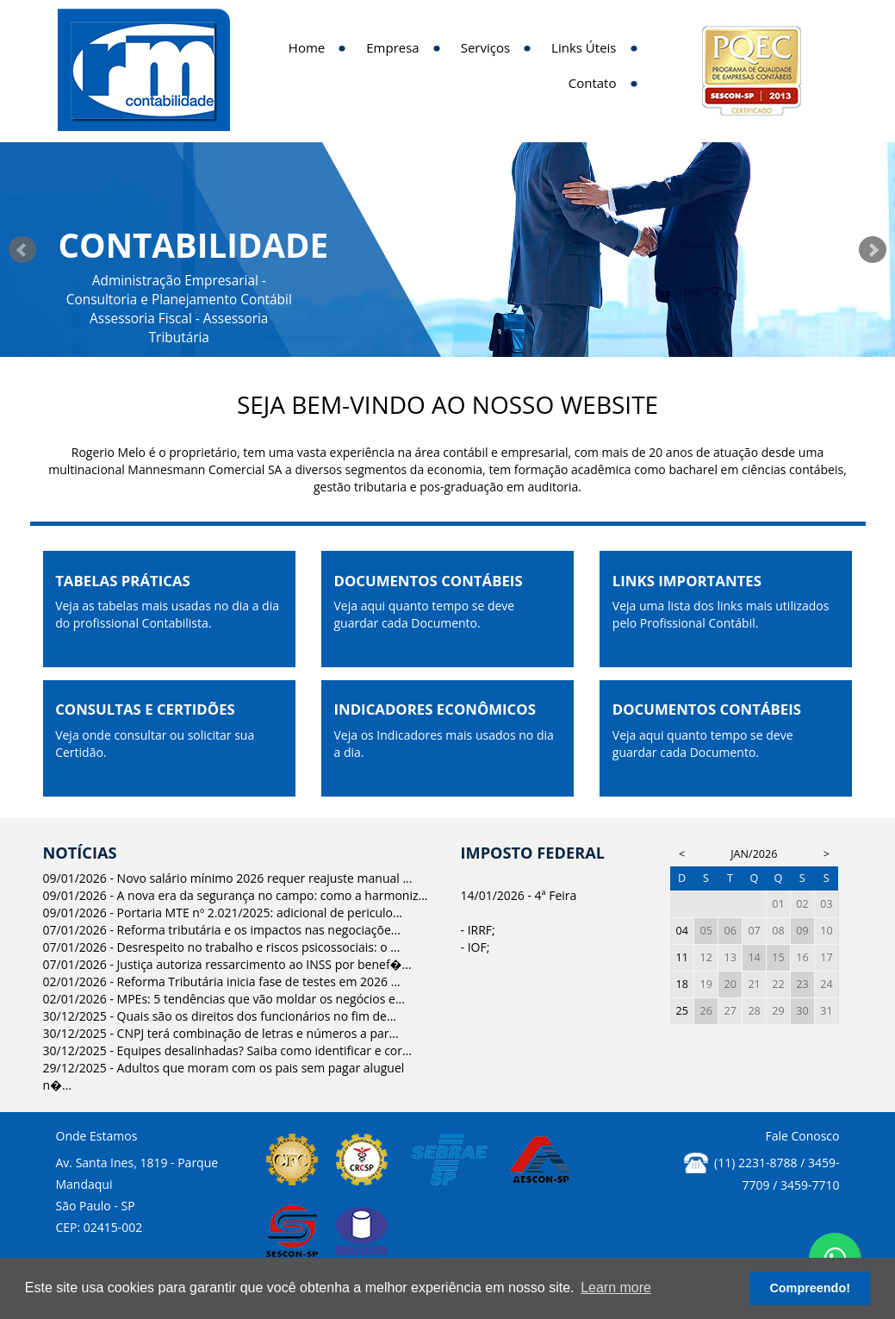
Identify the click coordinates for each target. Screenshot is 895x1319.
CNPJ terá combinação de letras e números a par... (258, 1033)
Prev (22, 250)
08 (778, 930)
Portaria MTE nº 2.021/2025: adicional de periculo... (259, 912)
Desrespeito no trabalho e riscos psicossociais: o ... (259, 947)
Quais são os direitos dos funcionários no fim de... (256, 1016)
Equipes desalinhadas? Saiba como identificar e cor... (264, 1050)
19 (706, 984)
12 (706, 957)
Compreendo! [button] (809, 1288)
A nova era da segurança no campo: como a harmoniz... (272, 895)
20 (730, 984)
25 (682, 1010)
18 (682, 984)
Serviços (485, 47)
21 (754, 984)
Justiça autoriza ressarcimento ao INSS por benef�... (264, 964)
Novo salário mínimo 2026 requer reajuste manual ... (265, 878)
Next (872, 250)
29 (778, 1010)
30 (802, 1010)
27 (730, 1010)
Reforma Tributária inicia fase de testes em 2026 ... (259, 981)
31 (826, 1010)
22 (778, 984)
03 (826, 904)
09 (802, 930)
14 (754, 957)
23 (802, 984)
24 (826, 984)
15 (778, 957)
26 (706, 1010)
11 (682, 957)
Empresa (392, 47)
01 (778, 904)
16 (802, 957)
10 (826, 930)
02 (802, 904)
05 (706, 930)
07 (754, 930)
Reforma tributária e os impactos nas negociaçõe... (259, 930)
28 (754, 1010)
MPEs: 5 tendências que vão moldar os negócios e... (261, 999)
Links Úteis (583, 47)
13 (730, 957)
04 (682, 930)
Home (307, 47)
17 (826, 957)
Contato (593, 82)
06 (730, 930)
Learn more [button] (616, 1287)
